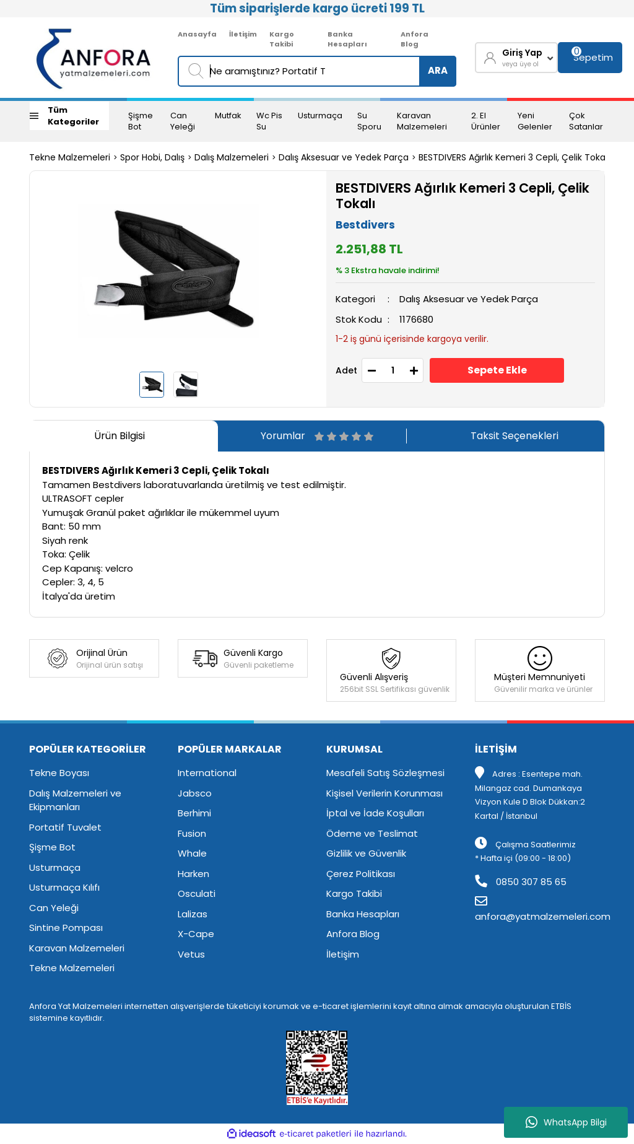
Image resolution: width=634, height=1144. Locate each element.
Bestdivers (365, 224)
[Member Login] (516, 57)
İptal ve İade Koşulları (375, 812)
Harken (193, 873)
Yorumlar (317, 436)
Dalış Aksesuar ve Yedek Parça (468, 298)
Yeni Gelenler (535, 121)
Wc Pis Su (269, 121)
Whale (192, 853)
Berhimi (194, 812)
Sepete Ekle (497, 370)
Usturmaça (320, 115)
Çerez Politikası (360, 873)
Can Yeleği (182, 121)
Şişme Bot (140, 121)
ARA (438, 70)
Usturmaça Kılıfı (64, 887)
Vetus (191, 954)
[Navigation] (69, 116)
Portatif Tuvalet (65, 827)
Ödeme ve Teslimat (372, 833)
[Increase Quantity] (413, 370)
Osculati (196, 893)
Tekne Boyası (59, 772)
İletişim (243, 34)
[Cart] (590, 57)
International (207, 772)
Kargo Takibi (281, 39)
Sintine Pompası (66, 927)
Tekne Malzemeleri (72, 967)
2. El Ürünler (485, 121)
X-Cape (196, 933)
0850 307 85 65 (521, 881)
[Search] (317, 71)
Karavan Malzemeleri (422, 121)
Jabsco (195, 793)
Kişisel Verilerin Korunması (384, 793)
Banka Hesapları (347, 39)
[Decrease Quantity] (371, 370)
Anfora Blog (414, 39)
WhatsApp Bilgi (566, 1122)
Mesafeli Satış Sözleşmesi (385, 772)
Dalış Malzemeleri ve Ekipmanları (75, 800)
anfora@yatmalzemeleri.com (542, 909)
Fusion (192, 833)
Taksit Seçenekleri (514, 436)
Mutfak (228, 115)
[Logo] (94, 58)
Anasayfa (197, 34)
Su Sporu (369, 121)
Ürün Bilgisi (119, 436)
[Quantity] (392, 370)
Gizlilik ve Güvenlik (366, 853)
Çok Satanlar (586, 121)
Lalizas (192, 913)
